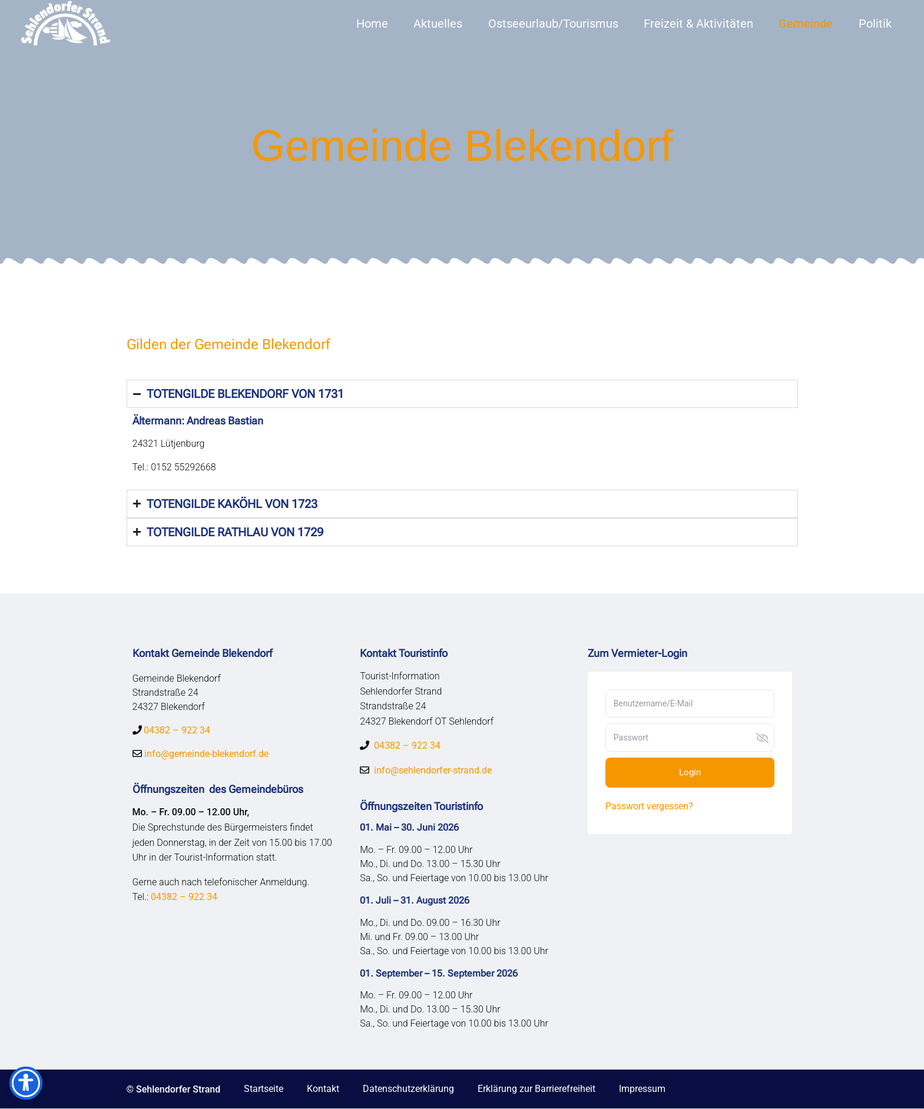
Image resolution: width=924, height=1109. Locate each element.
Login (690, 772)
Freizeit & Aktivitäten (698, 23)
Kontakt (323, 1088)
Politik (875, 23)
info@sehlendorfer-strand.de (433, 770)
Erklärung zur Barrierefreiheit (536, 1088)
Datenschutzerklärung (408, 1088)
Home (372, 23)
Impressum (642, 1088)
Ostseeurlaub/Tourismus (553, 23)
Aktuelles (437, 23)
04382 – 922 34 (177, 730)
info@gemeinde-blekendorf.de (205, 753)
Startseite (263, 1088)
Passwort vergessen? (649, 806)
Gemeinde (806, 23)
